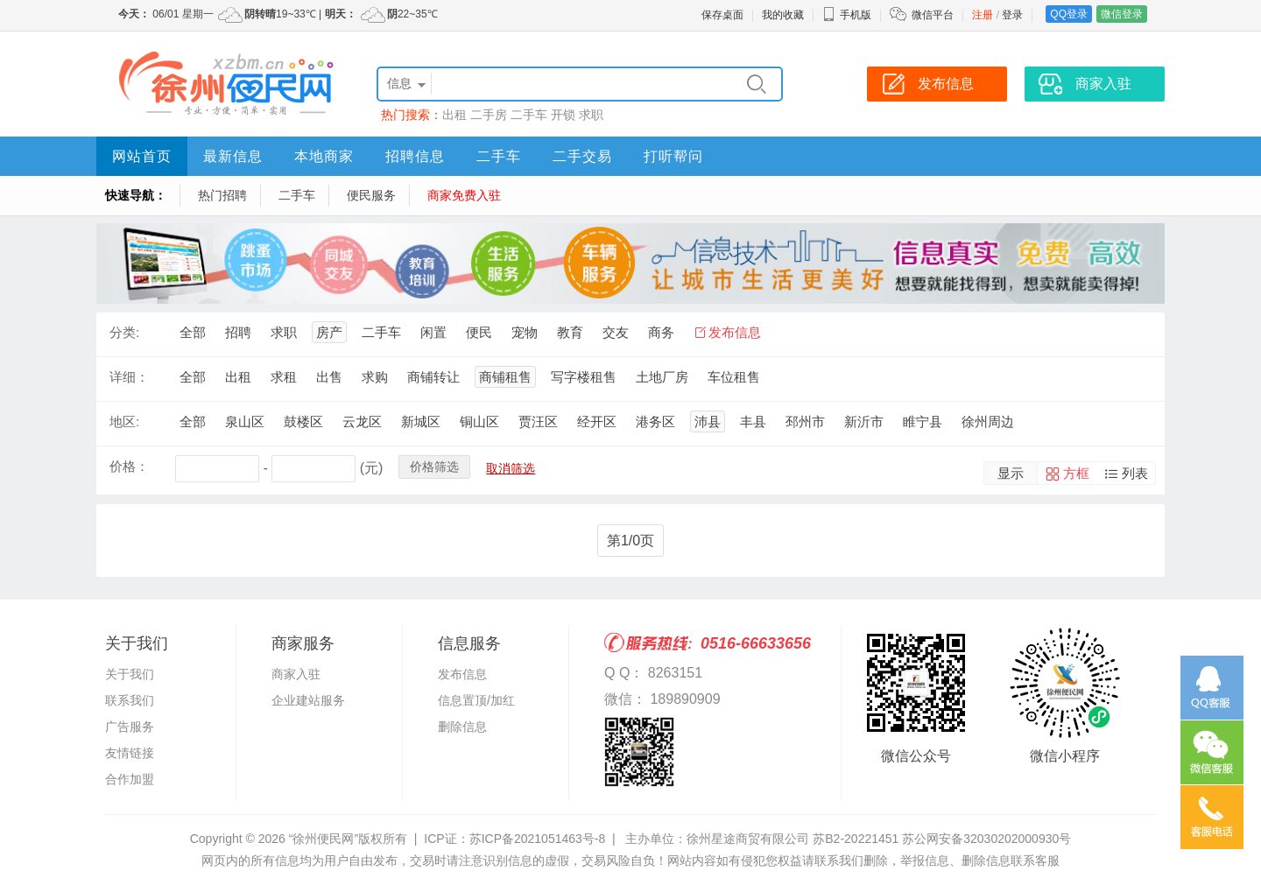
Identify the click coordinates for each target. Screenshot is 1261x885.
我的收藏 (783, 15)
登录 (1012, 15)
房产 (329, 332)
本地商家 (324, 156)
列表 (1135, 473)
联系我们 (129, 700)
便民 (479, 332)
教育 (570, 332)
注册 (982, 15)
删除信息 (462, 727)
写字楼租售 (583, 376)
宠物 (524, 332)
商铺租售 (505, 376)
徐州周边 (988, 421)
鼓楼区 (303, 421)
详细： (129, 376)
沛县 (707, 421)
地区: (124, 421)
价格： (129, 466)
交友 (615, 332)
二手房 (488, 115)
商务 (661, 332)
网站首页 (142, 156)
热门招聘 (222, 195)
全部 (193, 332)
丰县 (753, 421)
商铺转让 (433, 376)
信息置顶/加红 (476, 700)
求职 (591, 115)
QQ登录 (1069, 14)
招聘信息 (415, 156)
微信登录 (1122, 14)
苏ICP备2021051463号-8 (537, 839)
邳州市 (805, 421)
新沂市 (864, 421)
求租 (284, 376)
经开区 (596, 421)
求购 (375, 376)
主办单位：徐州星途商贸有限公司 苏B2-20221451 (761, 839)
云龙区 (362, 421)
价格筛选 (434, 467)
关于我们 (129, 674)
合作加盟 (129, 779)
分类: (124, 332)
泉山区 (244, 421)
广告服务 (129, 727)
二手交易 (582, 156)
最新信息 (233, 156)
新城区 (420, 421)
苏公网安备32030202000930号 (986, 839)
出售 (329, 376)
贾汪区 (538, 421)
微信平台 (933, 15)
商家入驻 (296, 674)
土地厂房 (662, 376)
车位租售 (734, 376)
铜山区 (479, 421)
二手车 (529, 115)
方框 (1076, 473)
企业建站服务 (308, 700)
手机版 (846, 15)
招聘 (238, 332)
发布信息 (734, 332)
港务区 (655, 421)
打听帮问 (673, 156)
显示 (1010, 473)
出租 (454, 115)
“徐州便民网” (323, 839)
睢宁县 (922, 421)
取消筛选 (510, 468)
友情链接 (129, 753)
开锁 (563, 115)
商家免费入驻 (464, 195)
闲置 (433, 332)
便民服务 (371, 195)
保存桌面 (722, 15)
